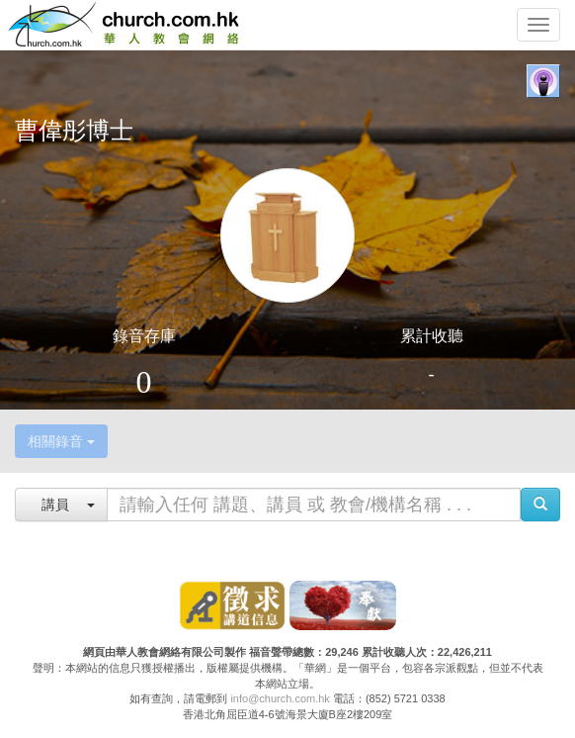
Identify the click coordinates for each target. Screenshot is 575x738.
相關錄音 (61, 441)
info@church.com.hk (279, 698)
